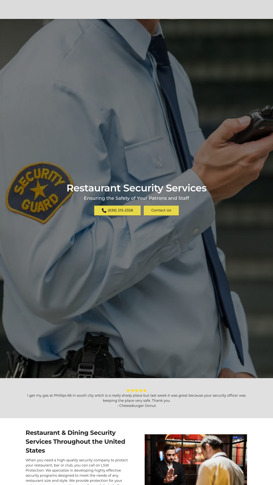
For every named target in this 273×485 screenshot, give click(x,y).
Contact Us (161, 210)
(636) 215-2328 (117, 210)
